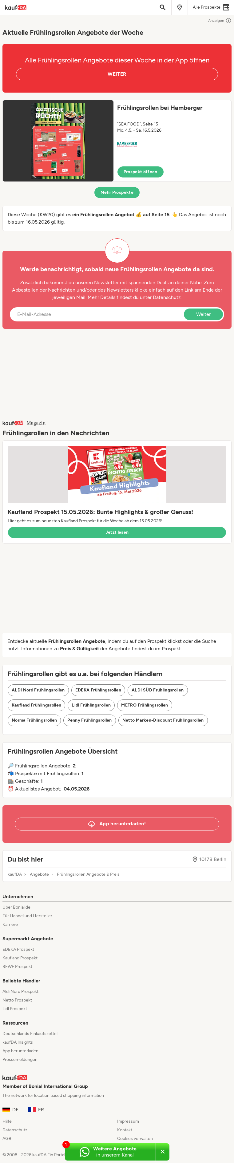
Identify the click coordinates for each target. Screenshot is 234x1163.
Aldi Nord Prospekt (20, 991)
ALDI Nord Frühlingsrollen (38, 690)
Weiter (203, 314)
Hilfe (7, 1121)
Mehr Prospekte (117, 192)
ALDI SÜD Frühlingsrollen (158, 690)
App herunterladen (20, 1050)
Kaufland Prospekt (20, 958)
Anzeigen (220, 21)
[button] (117, 141)
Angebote (39, 874)
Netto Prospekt (17, 1000)
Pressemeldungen (20, 1059)
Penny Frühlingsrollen (89, 720)
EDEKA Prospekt (18, 949)
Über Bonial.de (16, 907)
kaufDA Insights (17, 1042)
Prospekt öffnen (140, 171)
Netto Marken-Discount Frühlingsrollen (163, 720)
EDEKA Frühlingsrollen (98, 690)
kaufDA (15, 874)
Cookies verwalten (135, 1138)
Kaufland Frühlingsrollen (36, 705)
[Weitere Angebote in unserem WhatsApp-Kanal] (110, 1152)
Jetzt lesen (117, 532)
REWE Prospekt (17, 966)
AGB (6, 1138)
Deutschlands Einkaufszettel (30, 1033)
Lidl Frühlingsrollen (91, 705)
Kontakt (124, 1130)
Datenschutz (167, 297)
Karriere (10, 924)
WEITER (117, 74)
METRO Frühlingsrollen (144, 705)
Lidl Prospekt (14, 1008)
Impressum (128, 1121)
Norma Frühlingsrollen (34, 720)
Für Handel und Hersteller (27, 915)
